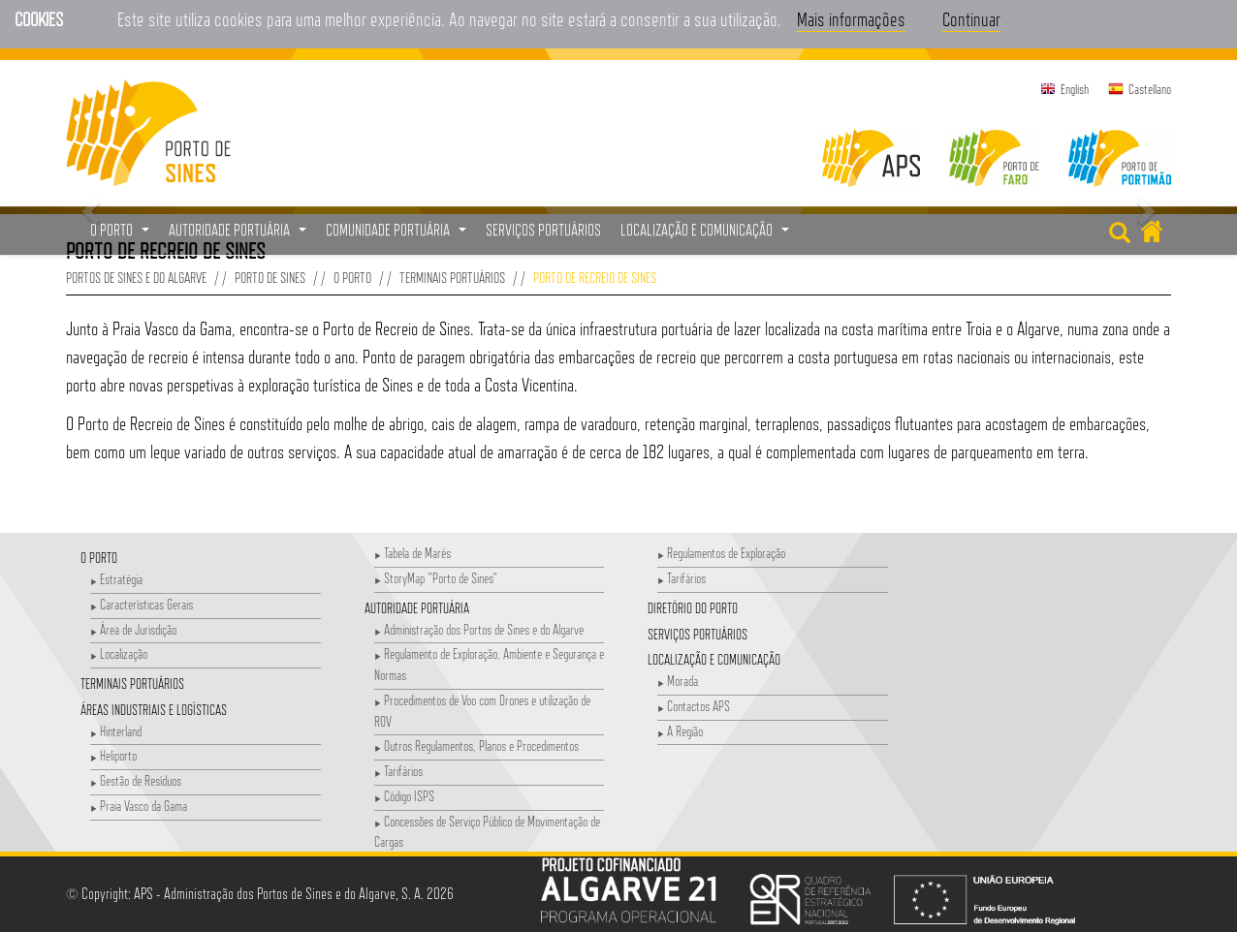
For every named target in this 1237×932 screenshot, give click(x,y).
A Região (680, 731)
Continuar (971, 19)
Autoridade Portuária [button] (240, 235)
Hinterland (116, 731)
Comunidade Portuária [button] (398, 235)
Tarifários (398, 770)
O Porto (352, 277)
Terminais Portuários (452, 277)
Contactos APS (693, 706)
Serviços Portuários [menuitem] (543, 230)
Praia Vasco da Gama (138, 805)
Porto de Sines (270, 277)
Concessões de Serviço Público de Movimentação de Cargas (487, 832)
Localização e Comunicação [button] (707, 235)
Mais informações (851, 19)
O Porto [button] (122, 235)
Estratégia (116, 579)
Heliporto (113, 755)
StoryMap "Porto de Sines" (435, 578)
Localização (118, 653)
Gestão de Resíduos (135, 780)
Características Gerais (141, 604)
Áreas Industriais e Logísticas (153, 709)
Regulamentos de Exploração (721, 552)
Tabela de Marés (412, 552)
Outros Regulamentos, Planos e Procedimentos (476, 745)
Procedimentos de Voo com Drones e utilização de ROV (482, 711)
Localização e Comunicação (714, 659)
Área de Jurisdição (133, 629)
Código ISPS (404, 796)
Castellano (1149, 89)
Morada (677, 680)
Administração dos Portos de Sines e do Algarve (479, 629)
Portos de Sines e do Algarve (136, 277)
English (1075, 89)
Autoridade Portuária (417, 608)
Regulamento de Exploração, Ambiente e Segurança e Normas (489, 664)
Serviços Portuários (697, 634)
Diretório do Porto (693, 608)
